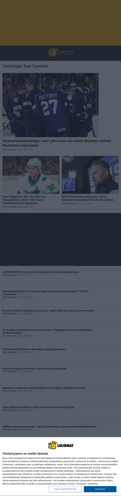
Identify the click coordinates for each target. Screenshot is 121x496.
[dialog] (60, 466)
